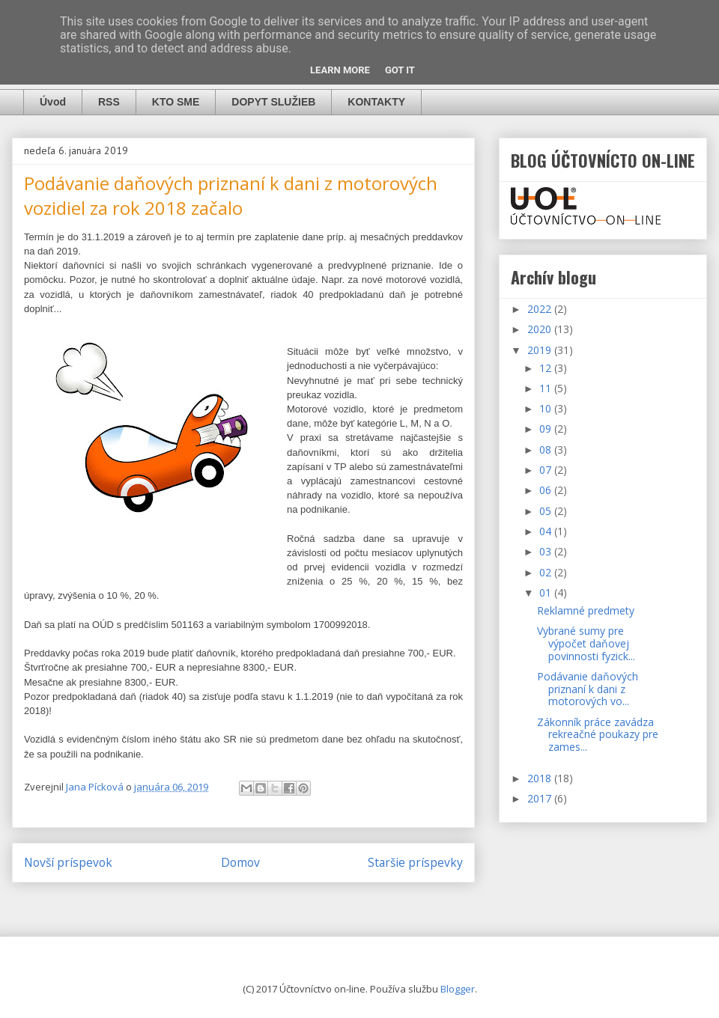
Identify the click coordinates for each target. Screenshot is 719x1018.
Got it (400, 70)
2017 (540, 798)
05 (546, 511)
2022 (540, 309)
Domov (240, 862)
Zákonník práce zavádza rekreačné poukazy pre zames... (597, 735)
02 (546, 572)
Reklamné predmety (585, 610)
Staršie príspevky (415, 862)
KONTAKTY (376, 102)
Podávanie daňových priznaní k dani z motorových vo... (587, 689)
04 (546, 531)
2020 (540, 329)
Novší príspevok (68, 862)
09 (546, 428)
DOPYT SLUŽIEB (273, 102)
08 (546, 449)
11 (546, 388)
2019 (540, 350)
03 (546, 551)
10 (546, 408)
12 (546, 368)
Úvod (53, 102)
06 (546, 490)
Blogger (457, 989)
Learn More (340, 70)
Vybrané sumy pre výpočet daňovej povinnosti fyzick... (586, 643)
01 (546, 592)
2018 (540, 778)
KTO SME (176, 102)
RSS (109, 102)
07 (546, 470)
